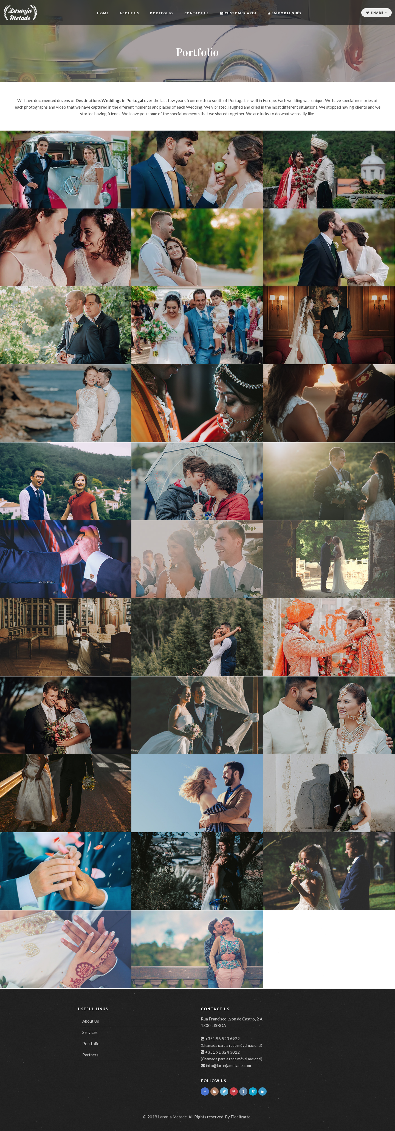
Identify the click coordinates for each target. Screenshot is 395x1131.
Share (375, 12)
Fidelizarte (240, 1116)
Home (103, 13)
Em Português (284, 13)
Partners (90, 1054)
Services (90, 1032)
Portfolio (161, 13)
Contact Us (196, 13)
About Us (129, 13)
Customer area (238, 13)
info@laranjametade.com (228, 1065)
